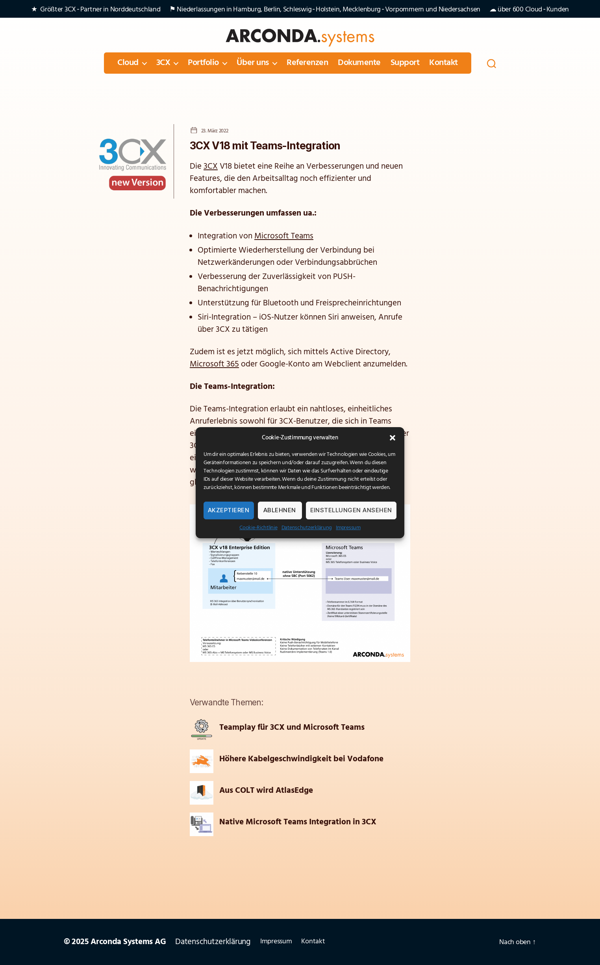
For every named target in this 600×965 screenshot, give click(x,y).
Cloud (128, 63)
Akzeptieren (229, 510)
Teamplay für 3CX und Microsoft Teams (292, 727)
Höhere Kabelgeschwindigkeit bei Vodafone (301, 759)
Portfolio (203, 63)
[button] (392, 438)
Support (405, 63)
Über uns (253, 63)
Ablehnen (279, 510)
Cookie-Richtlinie (258, 527)
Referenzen (307, 63)
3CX (163, 63)
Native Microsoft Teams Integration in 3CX (297, 822)
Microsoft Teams (283, 236)
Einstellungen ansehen (351, 510)
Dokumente (359, 63)
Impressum (348, 527)
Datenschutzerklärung (306, 527)
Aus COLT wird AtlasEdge (266, 791)
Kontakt (443, 63)
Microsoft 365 (214, 364)
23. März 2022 (214, 131)
